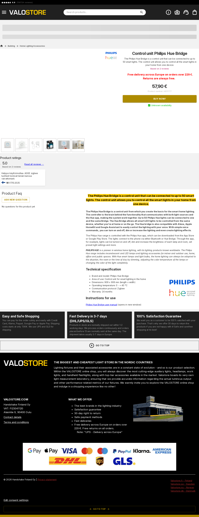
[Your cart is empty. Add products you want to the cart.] (194, 12)
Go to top (99, 345)
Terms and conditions (16, 422)
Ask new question (15, 199)
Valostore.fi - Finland (181, 480)
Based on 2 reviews (159, 69)
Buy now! (159, 98)
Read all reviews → (34, 164)
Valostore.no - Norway (182, 487)
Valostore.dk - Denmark (183, 490)
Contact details (12, 417)
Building (11, 46)
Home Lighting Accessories (32, 46)
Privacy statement (46, 479)
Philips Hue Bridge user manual (101, 304)
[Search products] (103, 12)
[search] (142, 12)
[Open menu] (4, 12)
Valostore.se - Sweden (183, 484)
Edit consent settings (16, 500)
